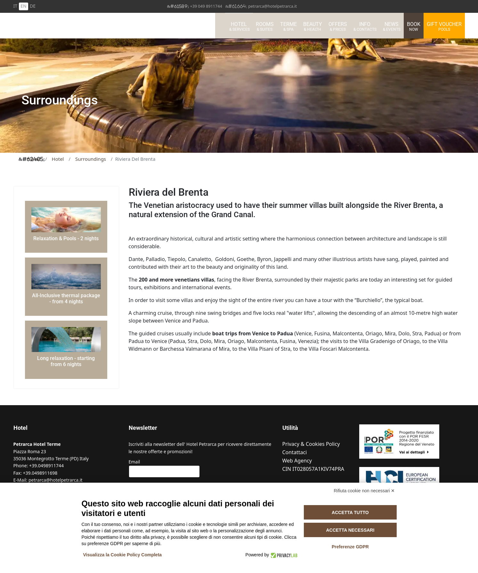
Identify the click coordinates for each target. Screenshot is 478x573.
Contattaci (294, 452)
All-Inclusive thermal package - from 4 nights (66, 298)
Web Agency (297, 460)
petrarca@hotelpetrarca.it (272, 6)
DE (33, 6)
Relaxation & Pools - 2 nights (66, 238)
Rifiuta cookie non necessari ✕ (364, 490)
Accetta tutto (350, 512)
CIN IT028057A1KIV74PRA (313, 469)
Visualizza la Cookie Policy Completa (122, 554)
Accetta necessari (350, 530)
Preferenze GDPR (350, 546)
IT (15, 6)
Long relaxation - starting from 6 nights (66, 361)
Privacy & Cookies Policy (311, 444)
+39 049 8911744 (206, 6)
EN (23, 6)
